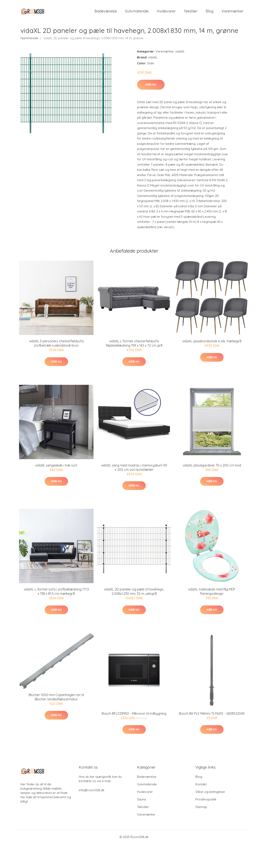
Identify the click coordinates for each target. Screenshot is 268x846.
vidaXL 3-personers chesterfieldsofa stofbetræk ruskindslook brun (56, 345)
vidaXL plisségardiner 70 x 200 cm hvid (212, 467)
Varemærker (232, 12)
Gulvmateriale (137, 12)
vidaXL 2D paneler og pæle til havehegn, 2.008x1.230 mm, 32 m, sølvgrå (134, 593)
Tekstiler (190, 12)
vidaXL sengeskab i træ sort (56, 467)
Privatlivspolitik (205, 801)
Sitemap (201, 809)
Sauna (141, 801)
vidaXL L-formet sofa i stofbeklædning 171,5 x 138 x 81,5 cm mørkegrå (56, 593)
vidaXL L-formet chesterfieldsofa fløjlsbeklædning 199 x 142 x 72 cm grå (134, 345)
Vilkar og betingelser (210, 794)
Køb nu (150, 86)
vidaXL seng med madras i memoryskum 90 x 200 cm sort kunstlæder (134, 469)
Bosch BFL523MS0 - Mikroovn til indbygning (134, 715)
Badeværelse (106, 12)
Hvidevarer (166, 12)
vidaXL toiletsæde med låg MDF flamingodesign (211, 593)
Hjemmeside (29, 40)
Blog (209, 12)
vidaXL (180, 53)
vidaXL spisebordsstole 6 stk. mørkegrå (211, 343)
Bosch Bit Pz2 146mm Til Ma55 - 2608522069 (211, 715)
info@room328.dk (91, 792)
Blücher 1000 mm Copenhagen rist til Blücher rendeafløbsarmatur (56, 699)
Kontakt (201, 786)
